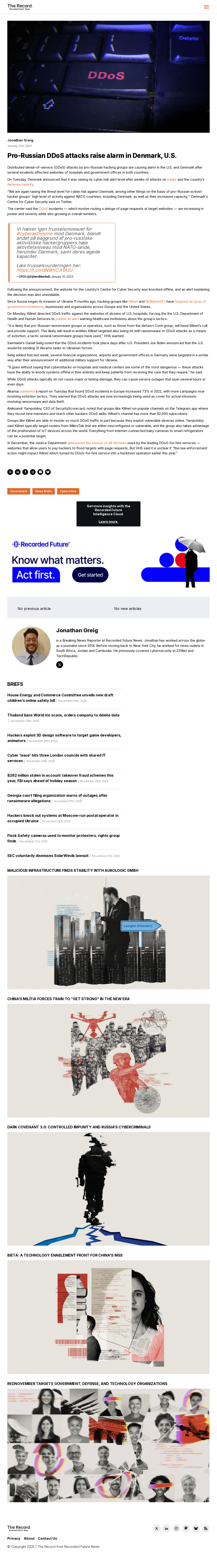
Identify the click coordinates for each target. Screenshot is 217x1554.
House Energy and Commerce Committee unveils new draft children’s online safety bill (60, 699)
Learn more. (108, 521)
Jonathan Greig (20, 140)
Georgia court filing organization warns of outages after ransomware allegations (57, 799)
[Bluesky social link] (196, 1528)
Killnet (133, 301)
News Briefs (43, 491)
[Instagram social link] (176, 1528)
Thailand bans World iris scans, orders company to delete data (63, 719)
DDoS (43, 208)
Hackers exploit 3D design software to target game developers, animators (64, 739)
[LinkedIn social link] (166, 1528)
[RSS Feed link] (206, 1528)
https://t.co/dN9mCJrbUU (44, 270)
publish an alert (67, 319)
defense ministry (20, 184)
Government (18, 491)
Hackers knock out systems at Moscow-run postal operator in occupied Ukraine (63, 819)
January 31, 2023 (62, 276)
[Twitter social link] (157, 1528)
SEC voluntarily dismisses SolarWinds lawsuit (63, 857)
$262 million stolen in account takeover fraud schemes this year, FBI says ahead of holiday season (60, 779)
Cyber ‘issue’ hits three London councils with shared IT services (56, 759)
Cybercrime (68, 491)
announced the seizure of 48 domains (97, 443)
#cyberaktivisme (34, 233)
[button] (206, 7)
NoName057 (156, 301)
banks (172, 179)
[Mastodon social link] (186, 1528)
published (27, 391)
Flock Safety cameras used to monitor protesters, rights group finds (63, 839)
